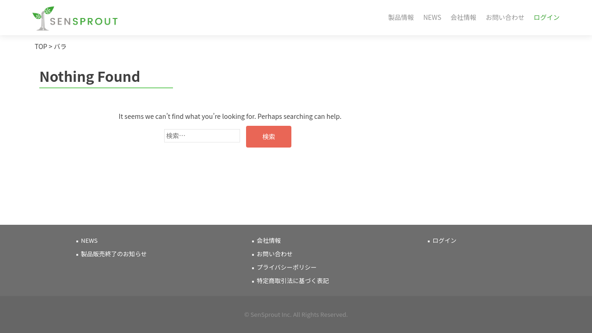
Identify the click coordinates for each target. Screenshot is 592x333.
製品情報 (401, 17)
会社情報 (463, 17)
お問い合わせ (505, 17)
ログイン (547, 17)
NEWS (432, 17)
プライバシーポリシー (287, 267)
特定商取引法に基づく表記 (293, 280)
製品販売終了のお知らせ (114, 253)
